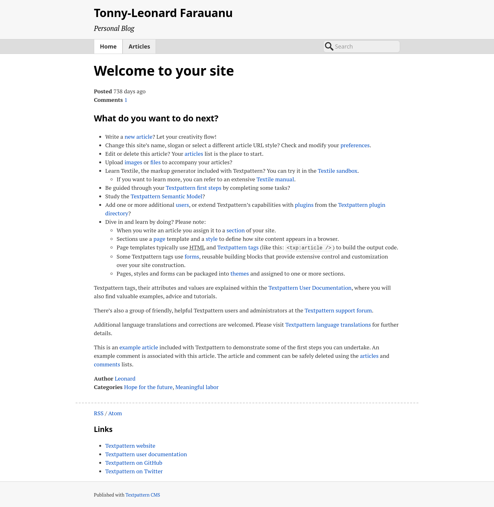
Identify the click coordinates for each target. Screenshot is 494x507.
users (182, 204)
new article (138, 136)
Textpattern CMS (142, 495)
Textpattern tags (238, 247)
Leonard (125, 378)
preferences (355, 145)
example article (138, 346)
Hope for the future (148, 386)
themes (239, 273)
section (236, 230)
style (212, 238)
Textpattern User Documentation (310, 287)
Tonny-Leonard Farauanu (163, 12)
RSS (99, 412)
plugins (304, 204)
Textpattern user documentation (146, 453)
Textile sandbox (337, 170)
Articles (139, 46)
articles (194, 153)
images (133, 162)
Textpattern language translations (328, 324)
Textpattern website (130, 445)
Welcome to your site (164, 70)
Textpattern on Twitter (134, 471)
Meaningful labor (197, 386)
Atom (115, 412)
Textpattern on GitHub (133, 462)
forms (192, 255)
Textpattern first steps (193, 187)
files (155, 162)
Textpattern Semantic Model (166, 196)
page (159, 238)
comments (107, 363)
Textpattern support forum (338, 309)
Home (108, 46)
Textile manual (275, 179)
